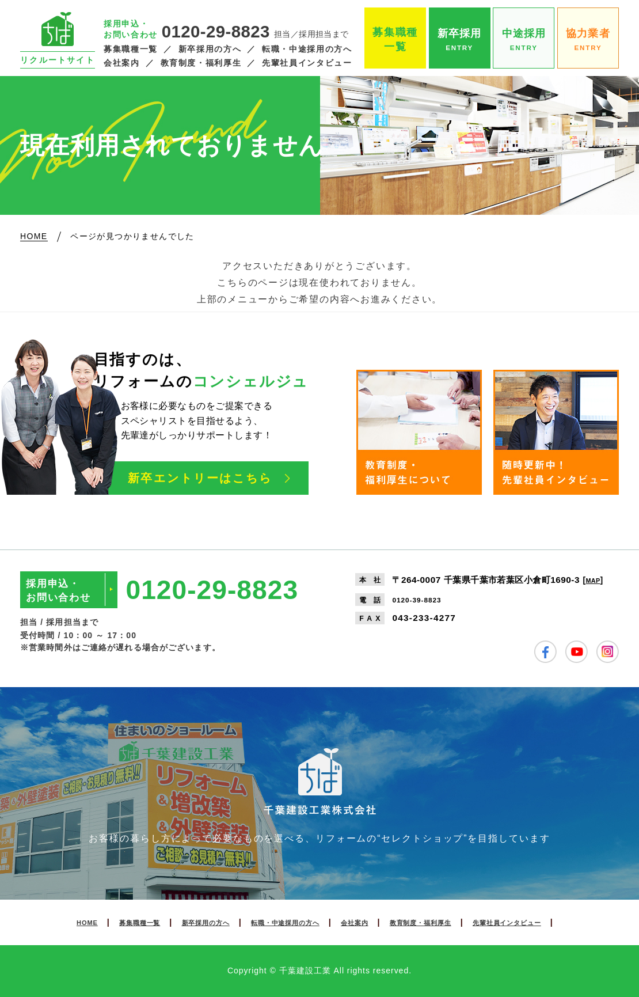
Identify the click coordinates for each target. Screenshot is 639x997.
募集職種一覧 (131, 49)
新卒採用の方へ (209, 49)
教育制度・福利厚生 (201, 63)
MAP (595, 580)
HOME (44, 922)
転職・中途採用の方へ (307, 49)
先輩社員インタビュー (307, 63)
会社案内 (122, 63)
